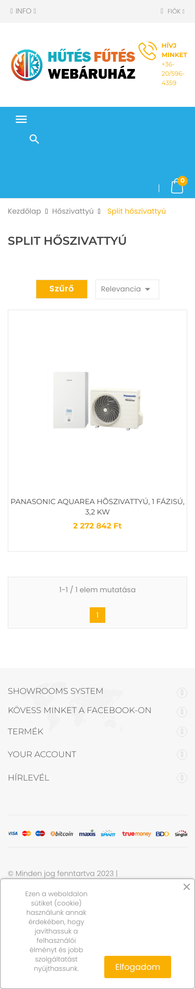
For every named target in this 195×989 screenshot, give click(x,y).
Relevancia (127, 289)
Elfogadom (137, 967)
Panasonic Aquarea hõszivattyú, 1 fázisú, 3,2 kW (97, 507)
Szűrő (61, 289)
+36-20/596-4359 (174, 64)
